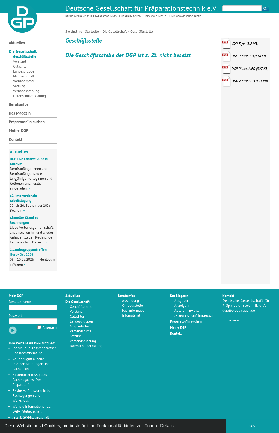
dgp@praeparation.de (238, 310)
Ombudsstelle (132, 305)
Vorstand (19, 61)
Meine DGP (18, 131)
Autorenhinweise (187, 310)
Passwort (15, 316)
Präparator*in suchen (27, 122)
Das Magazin (20, 113)
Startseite (92, 31)
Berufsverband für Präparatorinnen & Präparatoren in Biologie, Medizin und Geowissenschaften (134, 16)
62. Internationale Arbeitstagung (23, 198)
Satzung (19, 86)
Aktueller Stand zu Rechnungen (24, 220)
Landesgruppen (24, 71)
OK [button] (252, 426)
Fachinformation (134, 310)
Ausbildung (130, 301)
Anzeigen (50, 327)
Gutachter (20, 66)
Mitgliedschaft (23, 76)
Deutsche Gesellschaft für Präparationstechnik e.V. (141, 9)
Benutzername (20, 302)
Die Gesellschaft (114, 31)
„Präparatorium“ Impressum (194, 315)
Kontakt (15, 139)
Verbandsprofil (24, 81)
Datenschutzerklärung (29, 96)
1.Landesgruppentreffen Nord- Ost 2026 (28, 252)
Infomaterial (131, 315)
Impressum (230, 320)
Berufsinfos (18, 104)
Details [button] (167, 425)
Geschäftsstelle (24, 57)
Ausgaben (181, 301)
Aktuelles (17, 43)
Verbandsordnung (26, 91)
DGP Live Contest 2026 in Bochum (29, 161)
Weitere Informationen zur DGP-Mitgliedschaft (32, 409)
